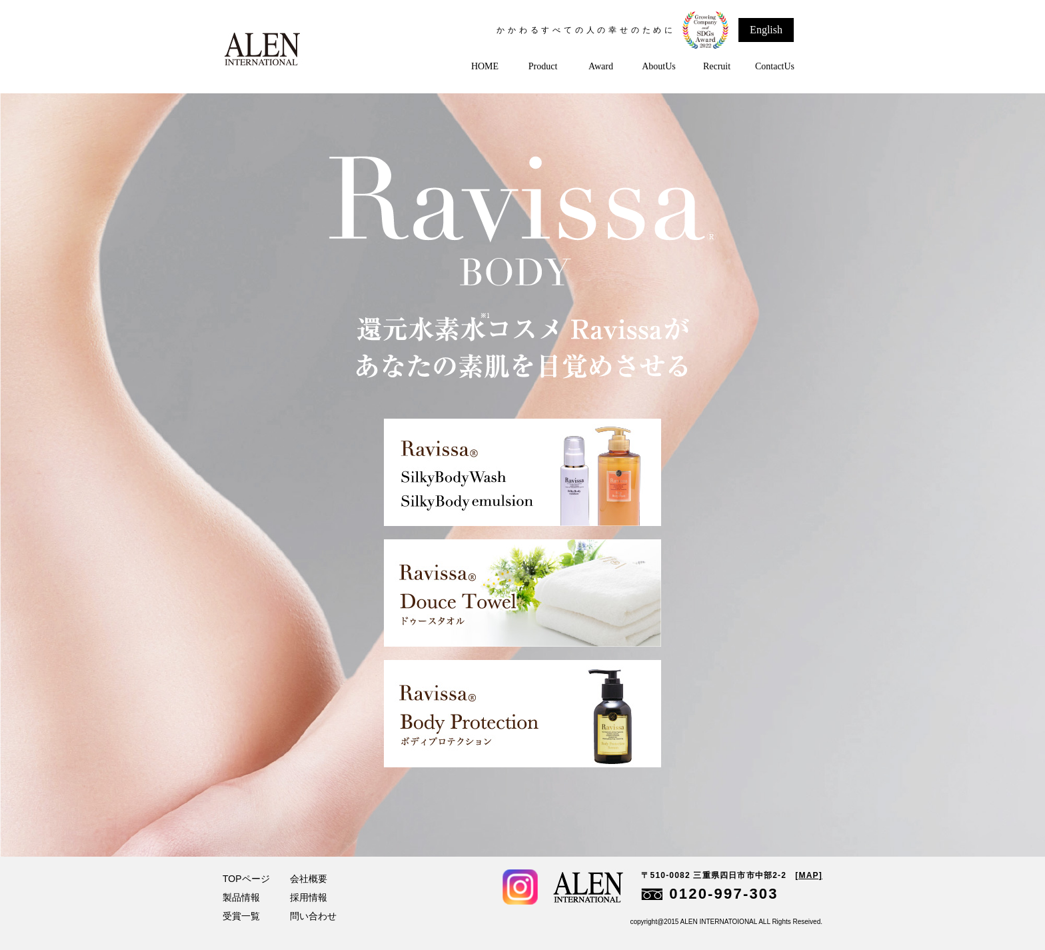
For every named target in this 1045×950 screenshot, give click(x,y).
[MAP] (808, 875)
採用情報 (308, 897)
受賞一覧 (241, 916)
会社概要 (308, 878)
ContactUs (774, 66)
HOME (485, 66)
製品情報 (241, 897)
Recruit (716, 66)
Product (543, 66)
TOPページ (246, 878)
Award (600, 66)
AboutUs (659, 66)
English (766, 29)
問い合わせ (313, 916)
